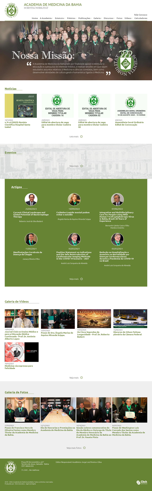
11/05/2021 (31, 248)
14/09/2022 (74, 208)
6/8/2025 (118, 120)
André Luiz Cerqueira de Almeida (74, 263)
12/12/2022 (45, 425)
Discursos (108, 18)
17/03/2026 (81, 330)
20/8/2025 (46, 120)
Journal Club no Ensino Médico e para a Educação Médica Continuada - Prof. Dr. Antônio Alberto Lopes (21, 335)
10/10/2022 (80, 425)
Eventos (10, 152)
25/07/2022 (45, 330)
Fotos (119, 18)
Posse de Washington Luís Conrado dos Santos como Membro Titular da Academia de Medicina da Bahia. (128, 431)
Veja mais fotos (74, 448)
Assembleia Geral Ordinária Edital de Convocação (129, 123)
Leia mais (74, 136)
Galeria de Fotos (16, 392)
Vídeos (127, 18)
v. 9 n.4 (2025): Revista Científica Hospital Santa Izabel (17, 124)
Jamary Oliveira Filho (31, 259)
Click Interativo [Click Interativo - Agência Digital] (25, 484)
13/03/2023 (9, 329)
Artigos (16, 187)
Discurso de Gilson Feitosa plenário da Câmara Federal (127, 333)
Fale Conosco (140, 14)
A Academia (46, 18)
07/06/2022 (117, 208)
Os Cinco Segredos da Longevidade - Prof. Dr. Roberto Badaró (93, 334)
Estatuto (59, 18)
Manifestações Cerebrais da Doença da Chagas (27, 253)
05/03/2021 (74, 248)
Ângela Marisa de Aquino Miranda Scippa (74, 219)
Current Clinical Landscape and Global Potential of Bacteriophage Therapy (31, 214)
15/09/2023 (117, 330)
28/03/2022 (9, 363)
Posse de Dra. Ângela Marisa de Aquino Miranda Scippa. (57, 333)
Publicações (84, 18)
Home (35, 18)
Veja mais (74, 166)
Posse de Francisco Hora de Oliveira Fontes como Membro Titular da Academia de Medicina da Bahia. (21, 431)
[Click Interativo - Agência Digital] (142, 483)
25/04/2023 (31, 208)
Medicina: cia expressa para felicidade (19, 366)
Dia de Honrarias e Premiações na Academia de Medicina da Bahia (58, 428)
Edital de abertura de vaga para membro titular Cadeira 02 (93, 124)
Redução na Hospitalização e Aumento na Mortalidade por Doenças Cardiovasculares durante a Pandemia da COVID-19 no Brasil (117, 256)
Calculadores (140, 18)
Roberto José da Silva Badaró (31, 221)
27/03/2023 (9, 425)
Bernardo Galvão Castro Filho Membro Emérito (117, 226)
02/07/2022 (116, 425)
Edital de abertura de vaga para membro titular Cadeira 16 (56, 124)
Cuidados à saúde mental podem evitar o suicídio (73, 213)
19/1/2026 (9, 120)
